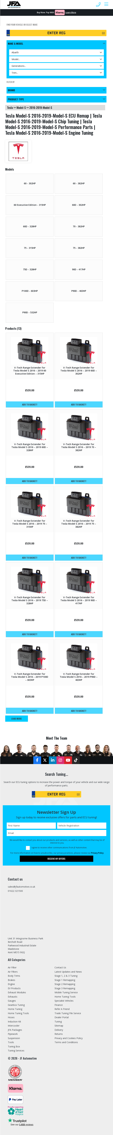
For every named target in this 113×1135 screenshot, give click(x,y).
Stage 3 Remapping (65, 988)
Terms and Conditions (66, 1042)
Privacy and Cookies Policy (69, 1038)
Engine (11, 984)
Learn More (70, 12)
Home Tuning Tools (18, 1013)
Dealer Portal (62, 1017)
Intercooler (13, 1025)
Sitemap (59, 1025)
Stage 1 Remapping (65, 980)
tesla (10, 107)
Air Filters (13, 971)
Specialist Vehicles (64, 1000)
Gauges (12, 1000)
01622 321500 (15, 891)
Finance (59, 1004)
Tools (11, 1042)
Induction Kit (14, 1021)
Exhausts (12, 996)
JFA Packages (15, 1029)
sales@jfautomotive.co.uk (21, 886)
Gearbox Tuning (16, 1004)
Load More (16, 718)
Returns (59, 1034)
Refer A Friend (62, 1009)
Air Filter (12, 967)
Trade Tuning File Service (68, 1013)
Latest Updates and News (68, 971)
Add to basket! (29, 404)
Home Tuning (15, 1009)
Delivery (59, 1029)
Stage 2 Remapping (65, 984)
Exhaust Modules (17, 992)
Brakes (11, 980)
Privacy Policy (97, 853)
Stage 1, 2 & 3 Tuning (66, 975)
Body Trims (14, 975)
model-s (21, 107)
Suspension (14, 1038)
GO (103, 33)
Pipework (13, 1034)
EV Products (14, 988)
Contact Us (60, 967)
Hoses (11, 1017)
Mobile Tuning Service (66, 992)
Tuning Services (16, 1050)
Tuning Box (14, 1046)
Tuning (58, 1021)
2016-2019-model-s (40, 107)
